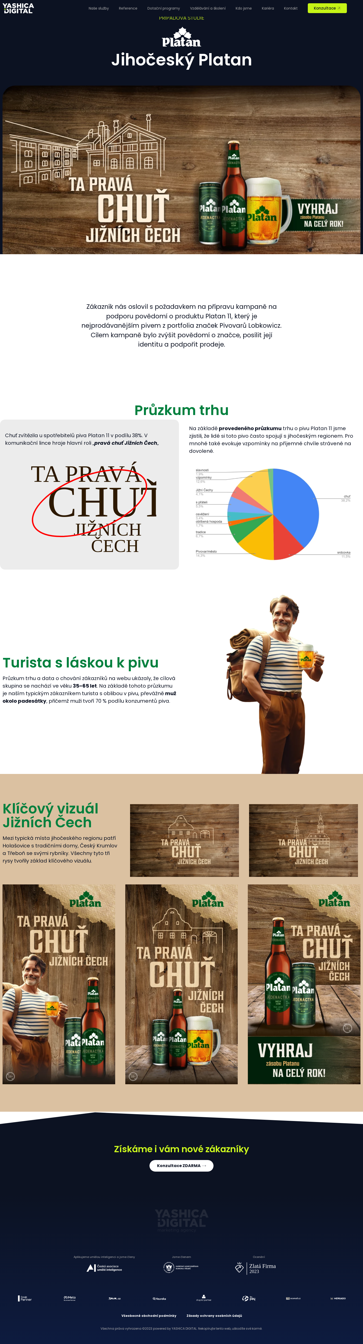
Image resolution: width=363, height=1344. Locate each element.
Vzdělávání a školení (208, 8)
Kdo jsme (244, 8)
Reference (128, 8)
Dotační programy (163, 8)
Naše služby (99, 8)
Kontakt (291, 8)
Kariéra (268, 8)
